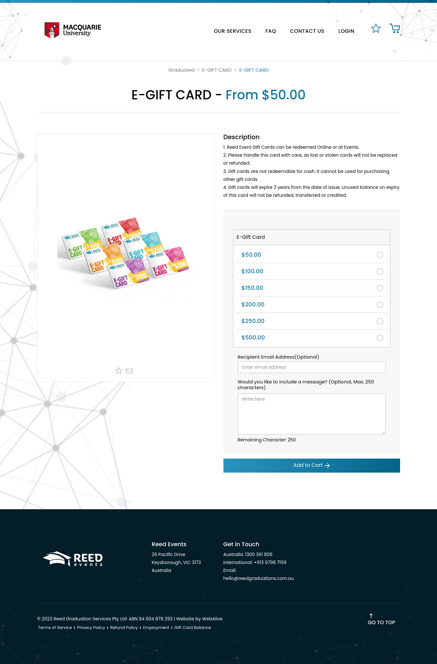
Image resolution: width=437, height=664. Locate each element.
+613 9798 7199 (270, 562)
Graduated (181, 70)
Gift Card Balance (192, 628)
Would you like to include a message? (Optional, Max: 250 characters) (306, 384)
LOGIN (346, 31)
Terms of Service (55, 628)
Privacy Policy (91, 628)
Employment (156, 628)
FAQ (270, 31)
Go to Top (381, 622)
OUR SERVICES (232, 31)
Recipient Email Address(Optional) (279, 357)
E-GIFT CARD (216, 70)
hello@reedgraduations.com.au (258, 578)
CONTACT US (307, 31)
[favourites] (375, 31)
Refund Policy (124, 628)
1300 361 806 (258, 554)
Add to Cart (311, 465)
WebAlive (212, 619)
